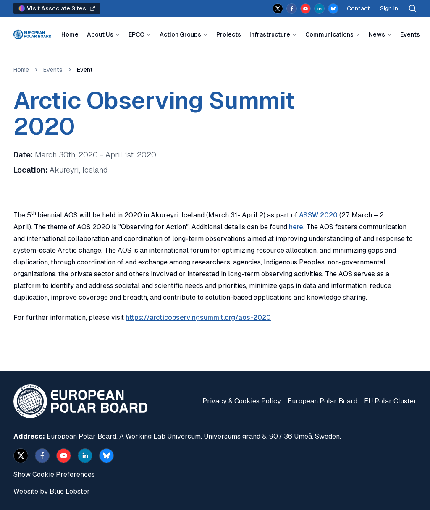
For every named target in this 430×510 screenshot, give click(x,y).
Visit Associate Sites (56, 8)
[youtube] (305, 8)
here (296, 227)
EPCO (136, 34)
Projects (228, 34)
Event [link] (85, 69)
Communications (329, 34)
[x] (278, 8)
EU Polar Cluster (390, 401)
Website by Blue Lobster (51, 491)
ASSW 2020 (319, 215)
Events (410, 34)
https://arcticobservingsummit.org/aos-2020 (198, 318)
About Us (100, 34)
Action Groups (180, 34)
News (377, 34)
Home (70, 34)
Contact (358, 8)
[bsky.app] (333, 8)
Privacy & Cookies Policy (241, 401)
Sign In (389, 8)
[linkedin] (319, 8)
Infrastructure (269, 34)
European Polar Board (322, 401)
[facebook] (291, 8)
